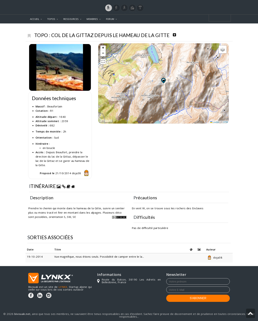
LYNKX (63, 287)
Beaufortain (194, 29)
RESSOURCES (71, 19)
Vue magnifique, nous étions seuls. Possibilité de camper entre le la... (99, 256)
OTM (225, 122)
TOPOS (51, 19)
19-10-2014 (35, 256)
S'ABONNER (198, 298)
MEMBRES (92, 19)
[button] (163, 80)
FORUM (110, 19)
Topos (176, 29)
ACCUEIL (34, 19)
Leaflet (214, 122)
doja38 (81, 173)
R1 (52, 110)
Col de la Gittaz (218, 29)
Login (212, 3)
